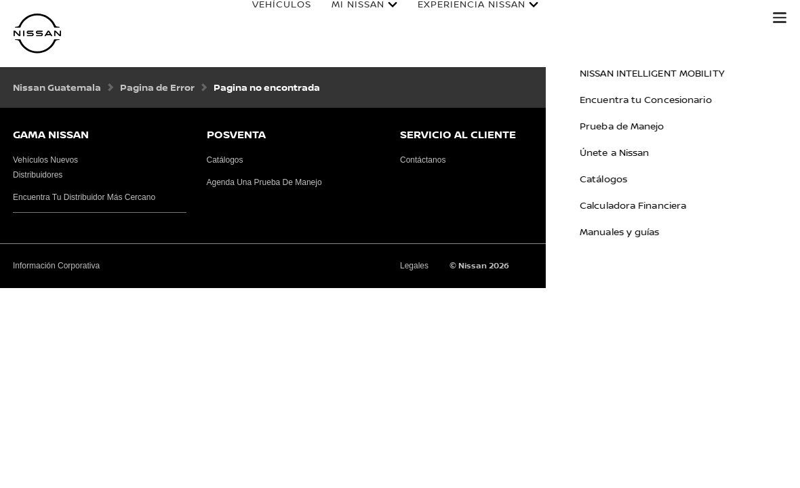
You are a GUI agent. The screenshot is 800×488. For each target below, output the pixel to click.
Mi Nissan (344, 18)
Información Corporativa (56, 265)
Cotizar (567, 18)
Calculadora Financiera (681, 18)
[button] (779, 17)
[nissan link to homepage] (37, 34)
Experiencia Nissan (458, 18)
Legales (414, 265)
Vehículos (268, 18)
